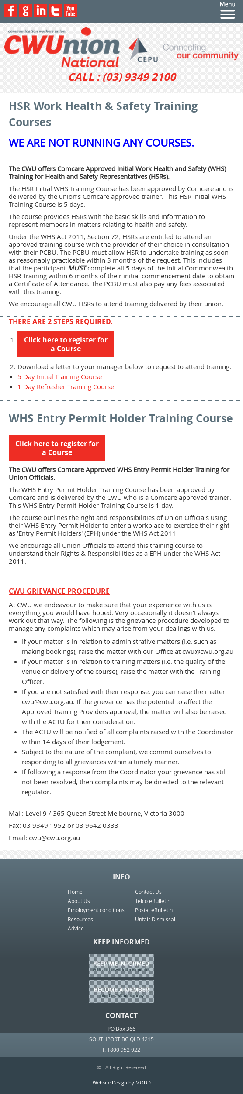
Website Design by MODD (122, 1082)
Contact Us (148, 891)
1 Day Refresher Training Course (65, 386)
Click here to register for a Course (66, 344)
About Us (79, 900)
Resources (80, 919)
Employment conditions (96, 909)
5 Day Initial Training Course (59, 376)
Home (75, 891)
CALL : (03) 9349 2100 (122, 76)
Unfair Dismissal (155, 919)
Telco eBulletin (152, 900)
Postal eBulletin (154, 909)
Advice (76, 928)
